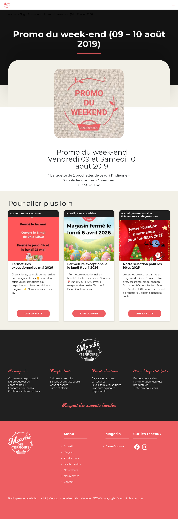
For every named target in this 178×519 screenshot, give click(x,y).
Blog (22, 14)
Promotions (35, 14)
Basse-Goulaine (115, 446)
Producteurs (71, 458)
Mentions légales (60, 498)
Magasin (69, 452)
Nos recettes (71, 476)
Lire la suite (33, 313)
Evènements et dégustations (139, 216)
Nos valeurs (71, 470)
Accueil (12, 14)
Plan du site (82, 498)
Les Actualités (72, 464)
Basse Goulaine (31, 213)
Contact (69, 481)
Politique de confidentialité (27, 498)
